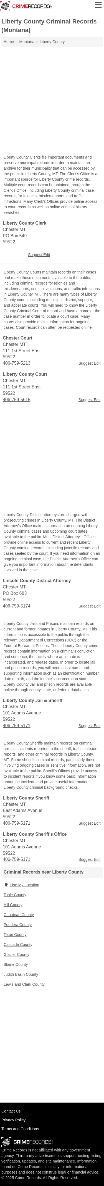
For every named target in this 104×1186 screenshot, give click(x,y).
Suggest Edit (39, 255)
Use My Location (21, 885)
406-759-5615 (17, 399)
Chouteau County (19, 914)
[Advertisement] (52, 101)
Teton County (15, 934)
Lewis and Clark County (24, 984)
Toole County (15, 895)
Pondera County (18, 924)
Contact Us (11, 1111)
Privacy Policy (13, 1120)
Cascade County (18, 944)
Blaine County (16, 964)
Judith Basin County (21, 974)
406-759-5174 (17, 606)
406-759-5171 (17, 725)
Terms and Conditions (20, 1129)
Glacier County (16, 954)
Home (9, 42)
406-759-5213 (17, 363)
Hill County (13, 905)
